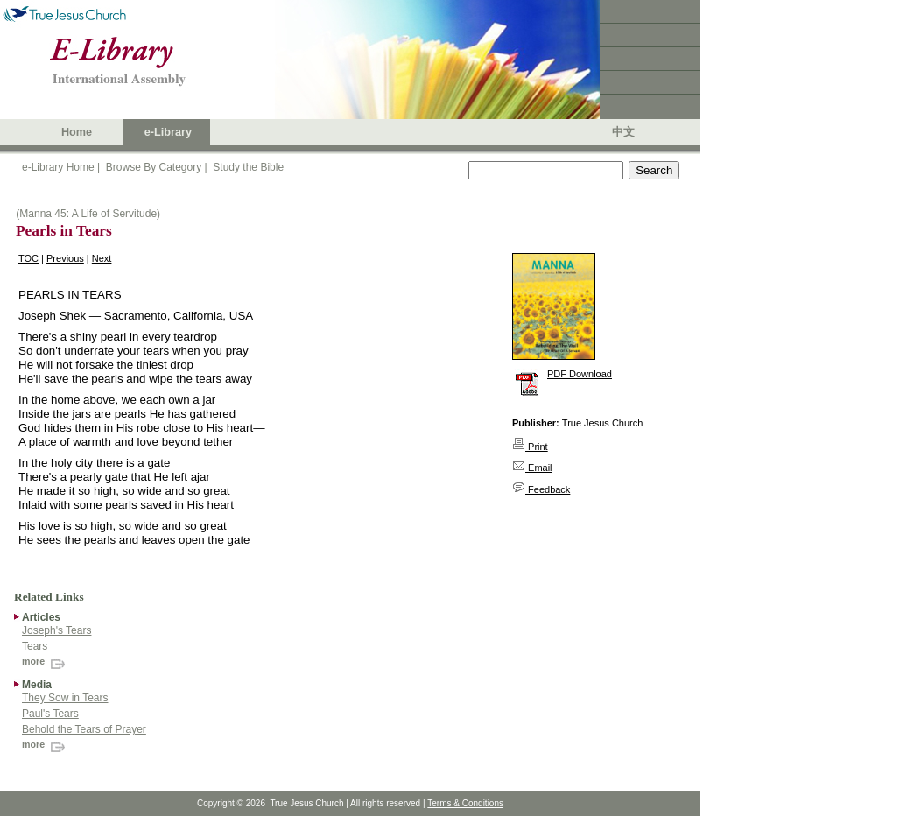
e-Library (168, 132)
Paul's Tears (50, 713)
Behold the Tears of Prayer (84, 729)
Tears (34, 646)
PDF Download (579, 374)
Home (76, 132)
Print (530, 446)
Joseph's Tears (56, 630)
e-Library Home (58, 167)
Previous (65, 258)
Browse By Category (153, 167)
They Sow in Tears (65, 698)
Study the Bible (248, 167)
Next (102, 258)
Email (532, 467)
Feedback (541, 489)
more (45, 661)
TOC (28, 258)
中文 (623, 132)
